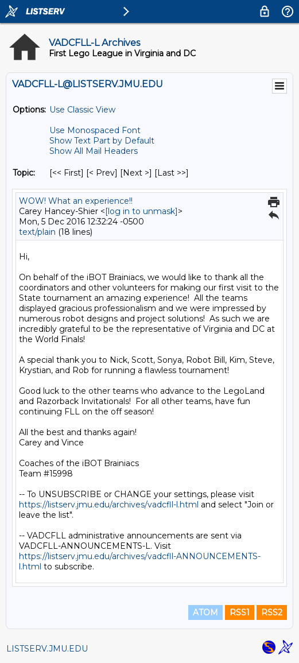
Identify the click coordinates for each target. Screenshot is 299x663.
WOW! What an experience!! (76, 201)
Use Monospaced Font (95, 130)
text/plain (37, 232)
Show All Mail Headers (93, 151)
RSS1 (240, 612)
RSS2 (271, 612)
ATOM (205, 612)
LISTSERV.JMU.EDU (47, 648)
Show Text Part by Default (101, 140)
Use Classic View (82, 109)
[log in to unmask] (141, 211)
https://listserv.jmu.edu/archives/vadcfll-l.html (109, 504)
